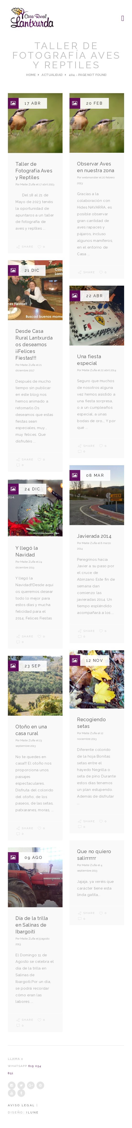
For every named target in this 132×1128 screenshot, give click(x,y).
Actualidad (52, 75)
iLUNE (32, 1112)
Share (24, 246)
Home (31, 75)
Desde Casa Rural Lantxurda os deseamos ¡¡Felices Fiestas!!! (34, 344)
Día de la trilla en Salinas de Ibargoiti (32, 925)
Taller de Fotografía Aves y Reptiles (34, 170)
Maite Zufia (27, 184)
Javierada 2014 (94, 536)
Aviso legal (22, 1105)
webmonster (90, 177)
